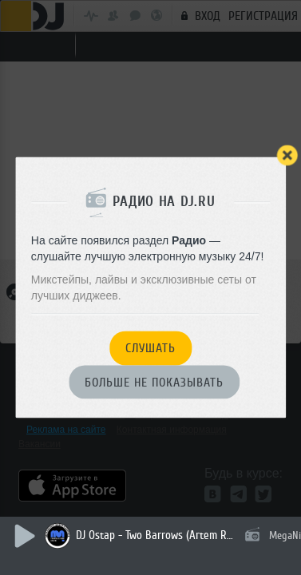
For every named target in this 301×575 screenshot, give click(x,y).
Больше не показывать (154, 382)
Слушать (150, 349)
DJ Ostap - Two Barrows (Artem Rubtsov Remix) (156, 535)
